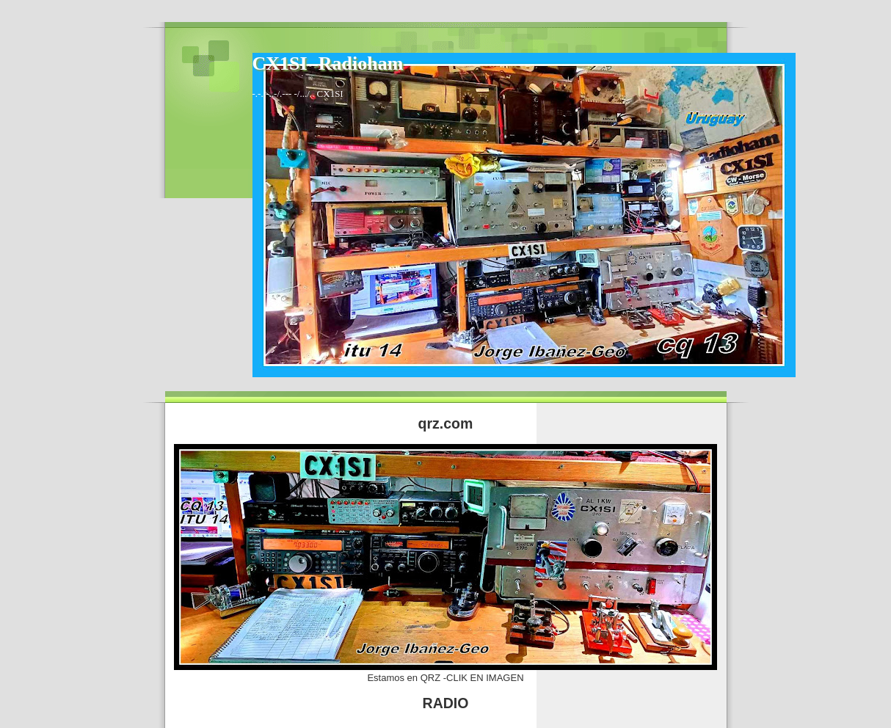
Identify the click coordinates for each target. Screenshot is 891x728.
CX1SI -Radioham (328, 63)
